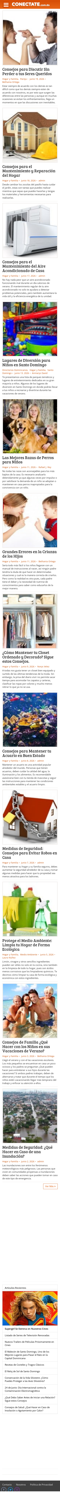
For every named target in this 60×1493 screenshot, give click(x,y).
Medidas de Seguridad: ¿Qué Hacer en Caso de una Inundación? (27, 1151)
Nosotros (21, 1484)
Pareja (23, 78)
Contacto (7, 1484)
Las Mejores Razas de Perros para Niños (28, 460)
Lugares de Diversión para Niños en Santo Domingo (26, 362)
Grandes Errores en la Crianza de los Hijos (29, 554)
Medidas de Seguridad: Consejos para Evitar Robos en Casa (29, 853)
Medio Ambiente (28, 954)
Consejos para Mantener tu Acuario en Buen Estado (26, 753)
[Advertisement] (30, 1235)
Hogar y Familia (10, 78)
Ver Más (50, 1186)
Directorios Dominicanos (15, 370)
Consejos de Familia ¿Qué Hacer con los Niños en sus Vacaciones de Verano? (26, 1046)
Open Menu (6, 4)
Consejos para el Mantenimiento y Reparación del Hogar (28, 171)
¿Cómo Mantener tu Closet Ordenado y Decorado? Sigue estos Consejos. (28, 657)
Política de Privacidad (41, 1484)
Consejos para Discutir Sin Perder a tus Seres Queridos (27, 71)
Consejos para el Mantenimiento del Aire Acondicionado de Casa (24, 266)
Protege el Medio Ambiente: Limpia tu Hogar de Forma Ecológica (27, 945)
